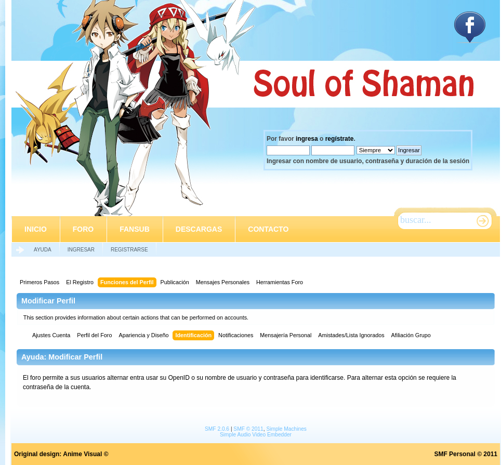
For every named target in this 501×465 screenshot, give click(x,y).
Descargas (199, 229)
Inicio (35, 229)
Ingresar (81, 250)
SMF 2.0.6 (217, 429)
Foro (83, 229)
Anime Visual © (85, 454)
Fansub (135, 229)
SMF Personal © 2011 (465, 454)
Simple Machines (286, 429)
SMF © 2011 (248, 429)
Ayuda (42, 250)
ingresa (307, 138)
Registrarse (129, 250)
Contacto (268, 229)
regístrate (339, 138)
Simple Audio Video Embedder (256, 434)
